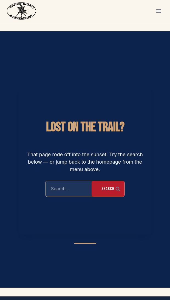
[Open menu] (158, 11)
